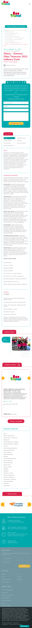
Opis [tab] (6, 138)
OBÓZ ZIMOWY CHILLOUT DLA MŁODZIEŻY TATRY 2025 (14, 390)
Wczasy (5, 446)
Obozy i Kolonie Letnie (8, 435)
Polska (5, 62)
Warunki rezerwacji (6, 579)
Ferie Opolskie (9, 39)
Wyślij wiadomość (16, 123)
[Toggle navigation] (29, 4)
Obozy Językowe (7, 452)
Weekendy (5, 469)
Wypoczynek (6, 485)
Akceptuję (24, 626)
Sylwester (5, 456)
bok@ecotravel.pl (13, 542)
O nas (3, 577)
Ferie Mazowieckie (10, 34)
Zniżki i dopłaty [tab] (7, 140)
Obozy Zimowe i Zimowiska (19, 30)
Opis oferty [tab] (8, 134)
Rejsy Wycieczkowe (8, 454)
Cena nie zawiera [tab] (21, 143)
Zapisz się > (24, 566)
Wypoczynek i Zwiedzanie (9, 479)
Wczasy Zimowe (7, 466)
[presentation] (24, 354)
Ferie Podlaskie (9, 38)
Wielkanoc (5, 471)
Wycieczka (6, 483)
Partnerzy (19, 577)
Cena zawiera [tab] (7, 143)
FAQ (18, 574)
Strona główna (6, 30)
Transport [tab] (19, 140)
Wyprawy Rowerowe (8, 481)
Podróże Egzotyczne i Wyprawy (11, 442)
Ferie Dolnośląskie (19, 38)
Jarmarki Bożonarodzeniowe (10, 448)
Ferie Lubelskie (18, 39)
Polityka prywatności (7, 622)
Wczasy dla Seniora (8, 462)
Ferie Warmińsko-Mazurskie (12, 36)
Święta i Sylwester (7, 460)
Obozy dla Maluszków (8, 450)
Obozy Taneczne (10, 31)
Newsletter (19, 579)
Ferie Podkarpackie (10, 41)
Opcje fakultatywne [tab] (8, 145)
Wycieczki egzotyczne (8, 475)
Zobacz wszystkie (16, 421)
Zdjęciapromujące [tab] (5, 339)
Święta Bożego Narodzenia (9, 458)
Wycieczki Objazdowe (8, 477)
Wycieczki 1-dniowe (8, 473)
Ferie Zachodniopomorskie (12, 33)
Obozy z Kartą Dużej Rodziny (13, 42)
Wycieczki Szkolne (6, 605)
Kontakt (4, 574)
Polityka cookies (5, 582)
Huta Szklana (13, 62)
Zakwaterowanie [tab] (21, 138)
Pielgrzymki (6, 439)
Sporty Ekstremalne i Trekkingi (10, 444)
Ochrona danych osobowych (16, 624)
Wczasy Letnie (6, 464)
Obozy (5, 433)
